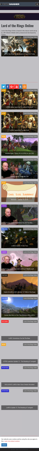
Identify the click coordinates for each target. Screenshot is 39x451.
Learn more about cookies (12, 441)
